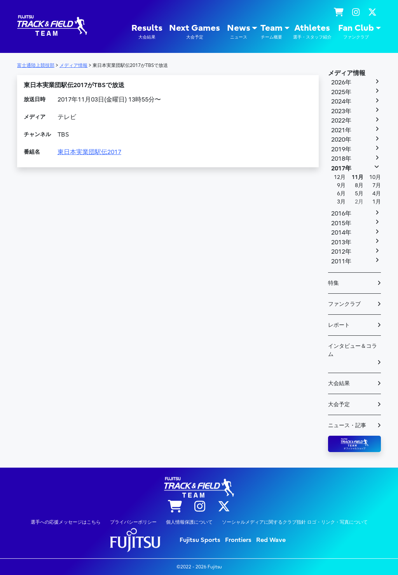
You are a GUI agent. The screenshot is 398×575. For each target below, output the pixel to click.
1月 (376, 201)
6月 (341, 193)
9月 (341, 185)
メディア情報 (346, 73)
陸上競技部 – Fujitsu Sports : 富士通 (52, 25)
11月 (357, 177)
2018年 (341, 158)
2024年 (341, 101)
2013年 (341, 242)
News (238, 31)
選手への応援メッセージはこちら (66, 522)
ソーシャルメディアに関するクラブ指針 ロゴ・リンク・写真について (295, 522)
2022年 (341, 120)
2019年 (341, 149)
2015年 (341, 223)
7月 (376, 185)
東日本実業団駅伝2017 (89, 152)
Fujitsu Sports (200, 539)
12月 (340, 177)
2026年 (341, 82)
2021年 (341, 130)
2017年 (341, 168)
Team (271, 31)
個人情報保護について (189, 522)
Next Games (194, 31)
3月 (341, 201)
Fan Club (356, 31)
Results (146, 31)
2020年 (341, 139)
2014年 (341, 232)
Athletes (312, 31)
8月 (359, 185)
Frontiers (238, 539)
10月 (375, 177)
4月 (376, 193)
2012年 (341, 251)
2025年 (341, 92)
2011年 (341, 261)
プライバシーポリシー (133, 522)
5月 (359, 193)
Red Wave (271, 539)
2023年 (341, 111)
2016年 (341, 213)
